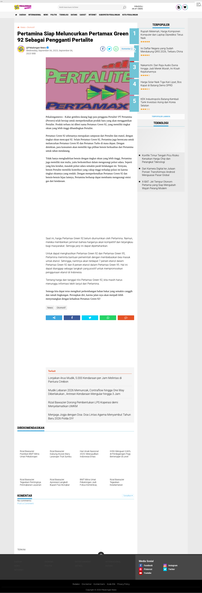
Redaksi (74, 584)
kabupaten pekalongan (133, 15)
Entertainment (83, 561)
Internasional (40, 15)
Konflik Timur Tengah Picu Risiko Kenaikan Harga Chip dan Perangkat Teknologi (160, 153)
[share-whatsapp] (116, 48)
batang (89, 15)
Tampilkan (128, 496)
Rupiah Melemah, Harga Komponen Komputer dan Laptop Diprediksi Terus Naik (164, 35)
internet (113, 15)
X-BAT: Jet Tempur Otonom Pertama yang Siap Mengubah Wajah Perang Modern (159, 179)
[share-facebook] (102, 48)
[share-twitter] (109, 48)
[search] (92, 7)
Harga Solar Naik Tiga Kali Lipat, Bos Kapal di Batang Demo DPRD (163, 82)
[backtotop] (101, 555)
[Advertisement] (30, 104)
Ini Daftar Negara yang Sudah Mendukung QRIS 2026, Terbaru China (164, 50)
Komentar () (127, 49)
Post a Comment (25, 503)
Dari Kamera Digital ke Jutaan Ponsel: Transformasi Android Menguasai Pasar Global (158, 166)
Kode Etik (111, 584)
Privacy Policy (125, 584)
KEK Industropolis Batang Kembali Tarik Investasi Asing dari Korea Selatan (164, 98)
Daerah (25, 15)
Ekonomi (49, 561)
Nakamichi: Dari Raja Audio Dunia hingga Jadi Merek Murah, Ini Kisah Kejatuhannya (163, 68)
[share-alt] (54, 317)
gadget (100, 15)
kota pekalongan (158, 15)
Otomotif (32, 27)
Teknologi (77, 15)
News (54, 15)
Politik (64, 15)
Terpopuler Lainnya (161, 110)
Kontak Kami (98, 584)
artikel (79, 565)
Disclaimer (85, 584)
